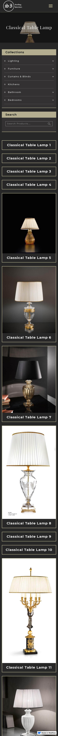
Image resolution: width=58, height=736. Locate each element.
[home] (12, 6)
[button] (51, 6)
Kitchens (14, 84)
